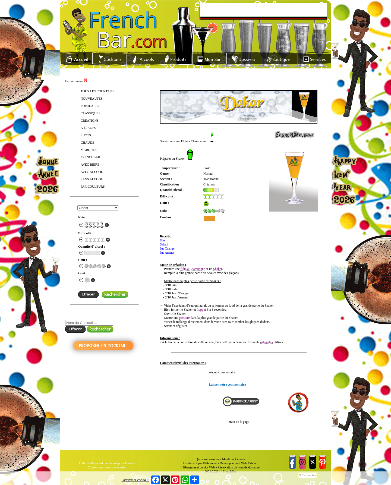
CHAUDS (87, 142)
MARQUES (89, 150)
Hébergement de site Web (198, 467)
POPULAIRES (90, 106)
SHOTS (86, 135)
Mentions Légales (233, 459)
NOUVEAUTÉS (92, 98)
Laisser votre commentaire (227, 384)
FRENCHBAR (90, 157)
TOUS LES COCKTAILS (98, 91)
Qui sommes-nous (207, 459)
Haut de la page (239, 422)
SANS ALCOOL (92, 179)
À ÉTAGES (88, 128)
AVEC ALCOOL (92, 172)
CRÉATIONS (90, 120)
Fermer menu (76, 81)
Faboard (253, 463)
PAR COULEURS (93, 186)
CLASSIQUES (90, 113)
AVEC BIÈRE (90, 164)
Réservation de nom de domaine (238, 467)
